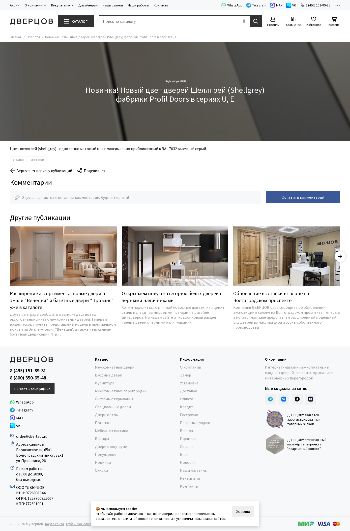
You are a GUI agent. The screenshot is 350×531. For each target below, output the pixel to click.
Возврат (187, 430)
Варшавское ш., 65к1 (34, 449)
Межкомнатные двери (114, 367)
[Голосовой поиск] (244, 21)
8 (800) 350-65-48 (28, 378)
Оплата (186, 398)
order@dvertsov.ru (31, 436)
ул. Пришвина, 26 (31, 460)
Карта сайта (54, 524)
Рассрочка (189, 414)
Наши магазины (193, 470)
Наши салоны (113, 5)
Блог (184, 454)
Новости (33, 37)
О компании (190, 367)
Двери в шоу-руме (111, 446)
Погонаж (103, 422)
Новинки (103, 462)
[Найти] (256, 21)
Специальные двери (113, 406)
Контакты (161, 5)
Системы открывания (114, 398)
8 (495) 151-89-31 (315, 5)
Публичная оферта (80, 524)
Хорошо (243, 511)
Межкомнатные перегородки (120, 390)
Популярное (105, 454)
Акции (15, 5)
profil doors (37, 159)
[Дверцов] (31, 21)
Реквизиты (190, 478)
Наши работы (138, 5)
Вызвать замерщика (32, 388)
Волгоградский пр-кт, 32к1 (39, 455)
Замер (185, 375)
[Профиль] (273, 22)
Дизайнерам (88, 5)
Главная (16, 37)
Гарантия (188, 438)
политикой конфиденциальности (147, 518)
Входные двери (108, 375)
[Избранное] (313, 22)
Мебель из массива (111, 430)
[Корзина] (334, 22)
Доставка (188, 390)
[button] (340, 256)
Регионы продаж (195, 422)
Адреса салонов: (30, 444)
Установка (189, 382)
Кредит (186, 406)
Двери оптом (106, 414)
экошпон (18, 159)
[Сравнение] (293, 22)
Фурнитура (104, 382)
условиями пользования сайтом (200, 518)
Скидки (101, 470)
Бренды (102, 438)
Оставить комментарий (303, 197)
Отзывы (187, 446)
